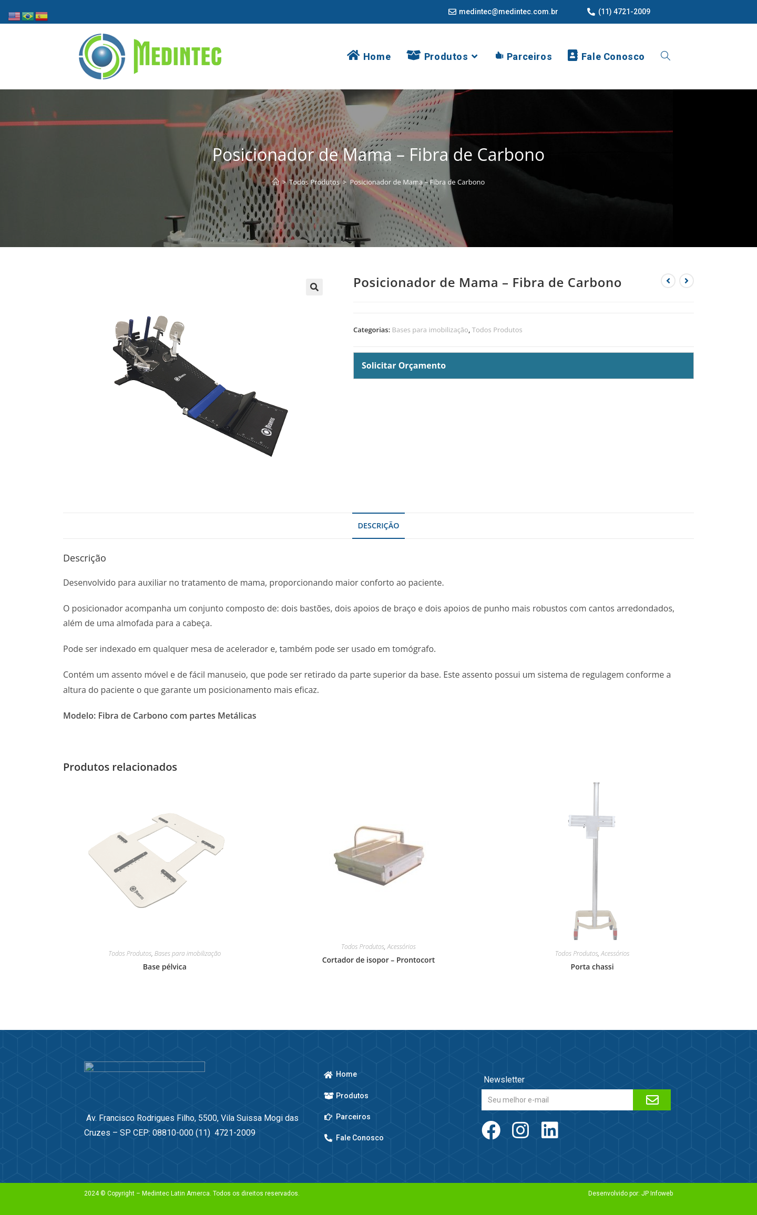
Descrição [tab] (378, 525)
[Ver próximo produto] (686, 280)
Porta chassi (592, 967)
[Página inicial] (275, 182)
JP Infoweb (657, 1193)
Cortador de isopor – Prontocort (378, 960)
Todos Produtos (497, 329)
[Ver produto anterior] (668, 280)
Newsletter (503, 1080)
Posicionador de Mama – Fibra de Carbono (417, 182)
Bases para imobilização (430, 329)
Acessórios (401, 946)
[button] (314, 287)
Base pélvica (165, 967)
